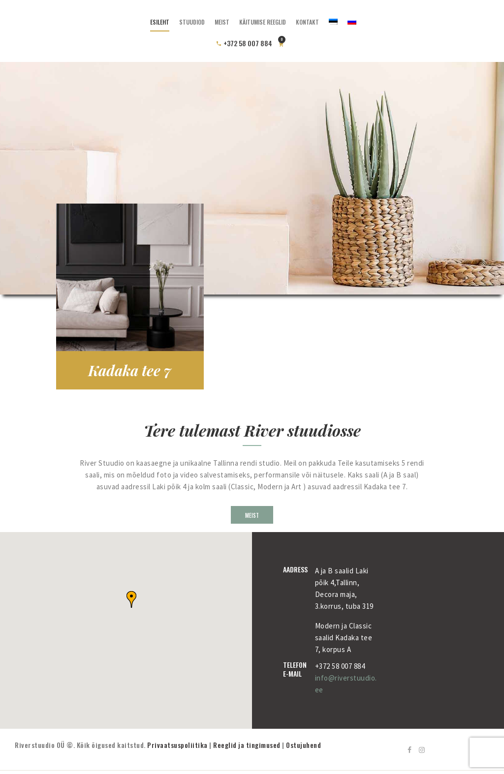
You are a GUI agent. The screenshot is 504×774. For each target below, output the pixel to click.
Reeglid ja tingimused (247, 745)
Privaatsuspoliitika (177, 745)
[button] (131, 599)
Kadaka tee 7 (129, 370)
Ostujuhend (303, 745)
